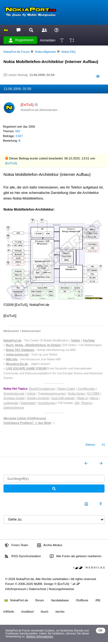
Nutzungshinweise (61, 589)
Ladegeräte (11, 402)
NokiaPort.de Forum (17, 51)
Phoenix (86, 402)
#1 (103, 444)
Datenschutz (37, 589)
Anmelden (47, 40)
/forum (39, 600)
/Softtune (82, 600)
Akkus (94, 398)
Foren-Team (16, 545)
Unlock (31, 393)
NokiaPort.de (16, 600)
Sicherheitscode (14, 393)
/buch (44, 611)
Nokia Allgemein (45, 51)
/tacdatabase (60, 600)
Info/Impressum (15, 589)
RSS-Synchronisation (23, 556)
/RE (97, 600)
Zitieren (90, 444)
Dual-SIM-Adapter (63, 398)
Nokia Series (76, 393)
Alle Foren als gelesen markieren (76, 556)
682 (17, 131)
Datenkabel (28, 402)
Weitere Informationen (39, 636)
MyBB (38, 583)
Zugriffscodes (86, 388)
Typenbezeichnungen (52, 393)
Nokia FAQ (68, 51)
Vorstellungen (47, 402)
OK (101, 630)
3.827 (19, 136)
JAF (77, 402)
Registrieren (21, 40)
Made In (82, 398)
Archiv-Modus (49, 545)
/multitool (27, 611)
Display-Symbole (38, 398)
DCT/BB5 (93, 393)
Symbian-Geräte (14, 398)
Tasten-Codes (66, 388)
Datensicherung (14, 407)
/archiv (59, 611)
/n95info (8, 611)
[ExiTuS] (11, 163)
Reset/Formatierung (42, 388)
